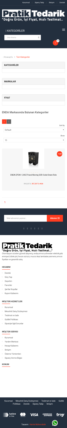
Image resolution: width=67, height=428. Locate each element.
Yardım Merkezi (11, 342)
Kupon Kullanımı (11, 293)
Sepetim (8, 281)
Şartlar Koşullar (11, 289)
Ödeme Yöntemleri (13, 354)
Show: (63, 136)
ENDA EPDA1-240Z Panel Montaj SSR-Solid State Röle (33, 175)
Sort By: (62, 125)
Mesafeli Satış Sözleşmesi (16, 311)
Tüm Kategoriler (23, 57)
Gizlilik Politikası (11, 319)
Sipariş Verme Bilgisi (13, 358)
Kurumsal (26, 3)
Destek (61, 3)
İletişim (50, 3)
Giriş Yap (8, 277)
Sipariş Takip (38, 3)
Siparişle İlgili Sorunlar (14, 323)
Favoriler (8, 285)
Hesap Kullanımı (11, 346)
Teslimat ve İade (12, 315)
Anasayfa (8, 57)
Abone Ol (55, 218)
